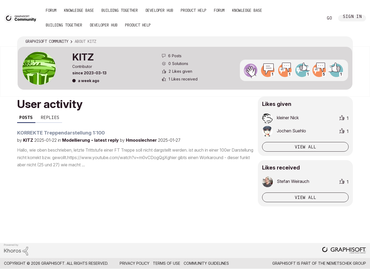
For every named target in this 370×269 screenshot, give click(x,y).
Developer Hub (159, 10)
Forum (51, 10)
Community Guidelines (206, 263)
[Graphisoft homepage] (344, 250)
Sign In (352, 17)
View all (305, 146)
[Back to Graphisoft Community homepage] (22, 18)
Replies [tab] (50, 117)
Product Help (193, 10)
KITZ (28, 140)
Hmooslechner (142, 140)
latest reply (107, 140)
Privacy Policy (134, 263)
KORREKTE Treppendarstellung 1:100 (61, 133)
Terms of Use (166, 263)
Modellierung (76, 140)
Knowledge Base (79, 10)
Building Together (119, 10)
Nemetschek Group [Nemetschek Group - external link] (346, 263)
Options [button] (345, 41)
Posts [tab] (26, 117)
